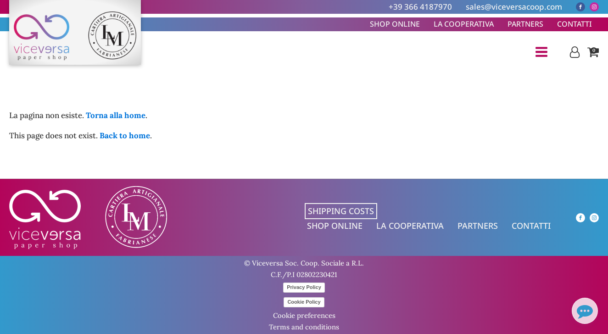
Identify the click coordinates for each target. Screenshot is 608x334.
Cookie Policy (303, 302)
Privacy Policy (304, 287)
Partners (525, 24)
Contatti (574, 24)
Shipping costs (341, 210)
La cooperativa (464, 24)
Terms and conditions (304, 326)
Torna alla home (115, 115)
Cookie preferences (304, 315)
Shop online (395, 24)
